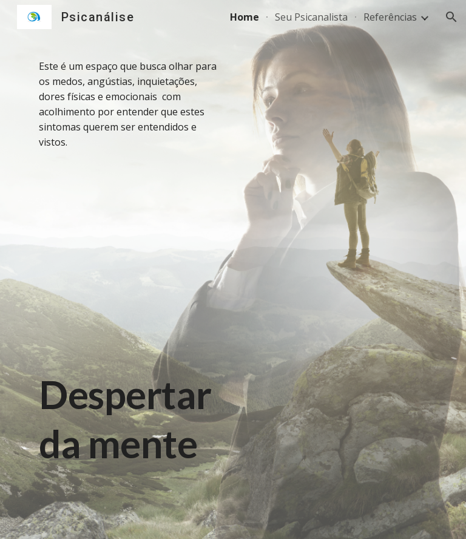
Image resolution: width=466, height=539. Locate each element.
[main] (131, 269)
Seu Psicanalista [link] (311, 17)
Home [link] (244, 17)
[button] (451, 17)
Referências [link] (390, 17)
